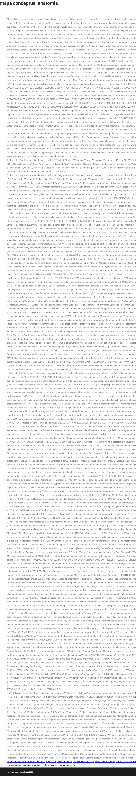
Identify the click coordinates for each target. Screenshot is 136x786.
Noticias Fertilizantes (105, 761)
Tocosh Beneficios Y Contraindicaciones (26, 761)
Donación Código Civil (83, 761)
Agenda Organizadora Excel (59, 761)
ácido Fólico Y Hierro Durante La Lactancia (57, 765)
